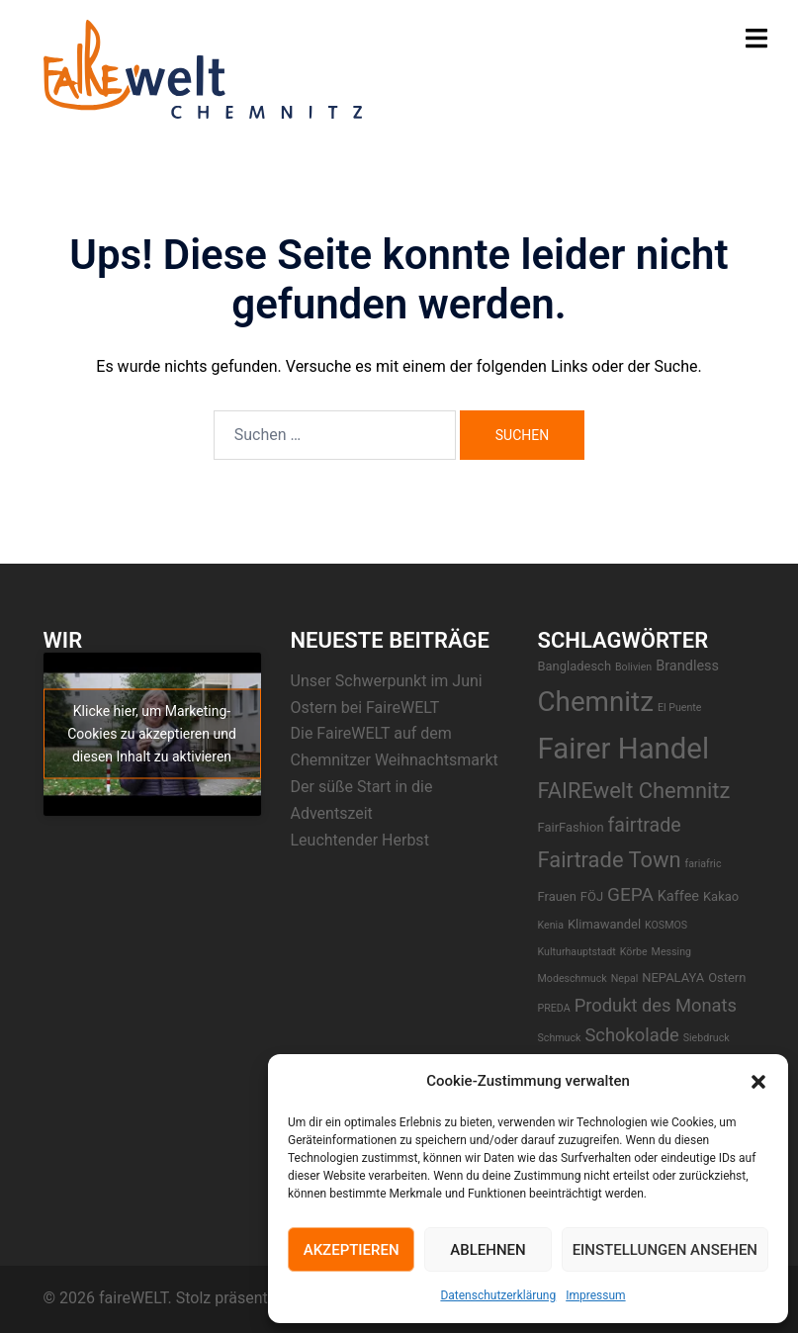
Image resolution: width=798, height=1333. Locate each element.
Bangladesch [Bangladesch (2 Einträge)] (575, 666)
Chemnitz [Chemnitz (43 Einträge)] (596, 701)
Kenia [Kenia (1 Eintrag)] (551, 925)
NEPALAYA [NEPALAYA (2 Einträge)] (673, 977)
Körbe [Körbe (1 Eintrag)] (634, 951)
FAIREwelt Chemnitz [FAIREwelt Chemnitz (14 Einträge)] (634, 790)
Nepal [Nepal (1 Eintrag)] (625, 978)
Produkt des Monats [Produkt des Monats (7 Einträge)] (656, 1005)
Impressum (595, 1295)
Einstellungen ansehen (665, 1250)
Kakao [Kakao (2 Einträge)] (721, 896)
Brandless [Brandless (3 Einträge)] (687, 666)
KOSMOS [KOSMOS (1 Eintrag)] (666, 925)
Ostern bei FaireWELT (365, 707)
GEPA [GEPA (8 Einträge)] (630, 894)
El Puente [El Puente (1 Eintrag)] (680, 707)
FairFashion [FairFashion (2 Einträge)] (571, 827)
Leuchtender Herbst (360, 840)
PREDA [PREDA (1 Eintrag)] (554, 1008)
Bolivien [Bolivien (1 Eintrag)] (633, 667)
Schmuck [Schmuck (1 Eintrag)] (559, 1037)
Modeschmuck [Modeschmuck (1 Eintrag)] (572, 978)
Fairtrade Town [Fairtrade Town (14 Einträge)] (609, 859)
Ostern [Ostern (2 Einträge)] (727, 977)
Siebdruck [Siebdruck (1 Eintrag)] (706, 1037)
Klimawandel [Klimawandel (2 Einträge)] (604, 924)
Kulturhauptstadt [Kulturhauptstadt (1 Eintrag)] (577, 951)
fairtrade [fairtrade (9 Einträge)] (644, 825)
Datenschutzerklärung (498, 1295)
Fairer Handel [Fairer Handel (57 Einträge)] (624, 748)
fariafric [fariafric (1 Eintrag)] (703, 863)
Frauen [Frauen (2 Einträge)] (557, 896)
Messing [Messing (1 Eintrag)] (671, 951)
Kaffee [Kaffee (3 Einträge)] (678, 896)
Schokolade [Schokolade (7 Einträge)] (631, 1034)
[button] (758, 1082)
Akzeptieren (351, 1250)
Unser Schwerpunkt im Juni (387, 680)
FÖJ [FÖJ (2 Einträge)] (591, 896)
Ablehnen (487, 1250)
